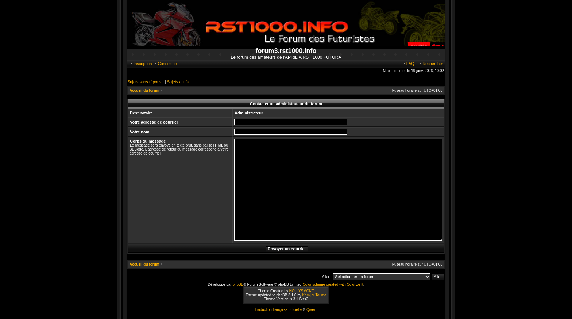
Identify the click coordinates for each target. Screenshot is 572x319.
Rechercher (431, 63)
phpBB (237, 284)
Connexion (165, 63)
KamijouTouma (314, 295)
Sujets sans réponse (145, 82)
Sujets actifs (178, 82)
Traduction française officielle (278, 310)
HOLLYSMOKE (301, 291)
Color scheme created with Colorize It (332, 284)
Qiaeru (311, 310)
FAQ (408, 63)
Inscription (141, 63)
